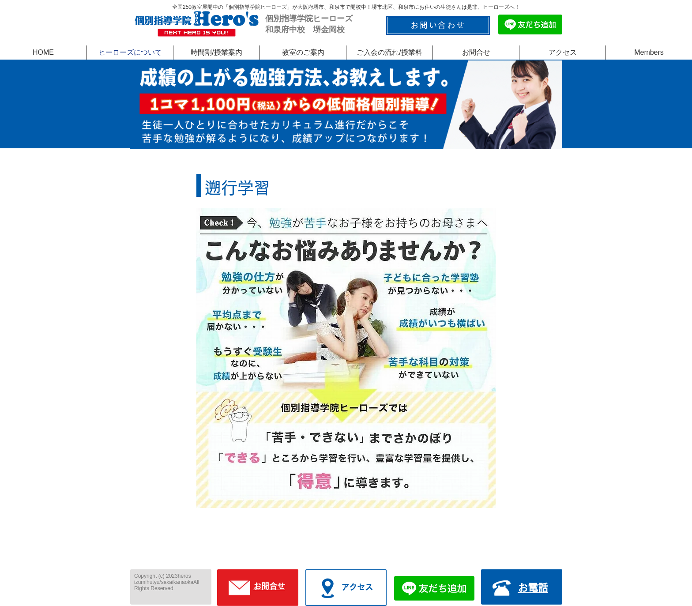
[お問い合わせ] (438, 25)
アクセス (357, 587)
